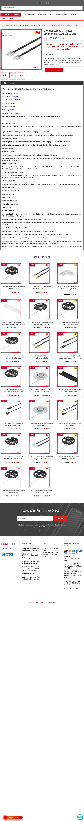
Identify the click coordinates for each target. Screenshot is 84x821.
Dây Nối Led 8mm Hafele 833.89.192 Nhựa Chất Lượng (61, 25)
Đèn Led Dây (24, 25)
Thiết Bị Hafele (29, 14)
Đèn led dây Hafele (15, 113)
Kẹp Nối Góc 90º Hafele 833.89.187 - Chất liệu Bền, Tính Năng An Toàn (70, 289)
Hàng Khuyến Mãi (7, 18)
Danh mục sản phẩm (11, 14)
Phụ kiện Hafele (42, 14)
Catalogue (73, 14)
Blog (51, 14)
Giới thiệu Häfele (6, 548)
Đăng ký (60, 518)
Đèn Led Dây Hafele (35, 25)
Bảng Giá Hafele (61, 14)
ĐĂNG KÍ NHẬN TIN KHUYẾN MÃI (41, 510)
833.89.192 (15, 96)
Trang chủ (5, 25)
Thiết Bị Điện (14, 25)
